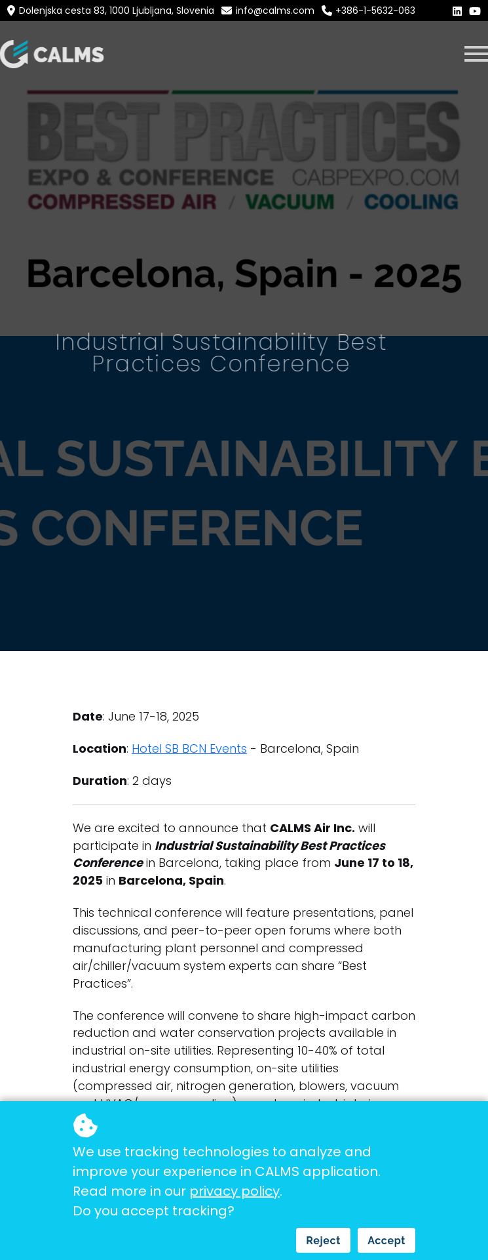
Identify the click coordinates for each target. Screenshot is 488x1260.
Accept (386, 1240)
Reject (323, 1240)
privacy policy (234, 1191)
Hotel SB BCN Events (189, 748)
